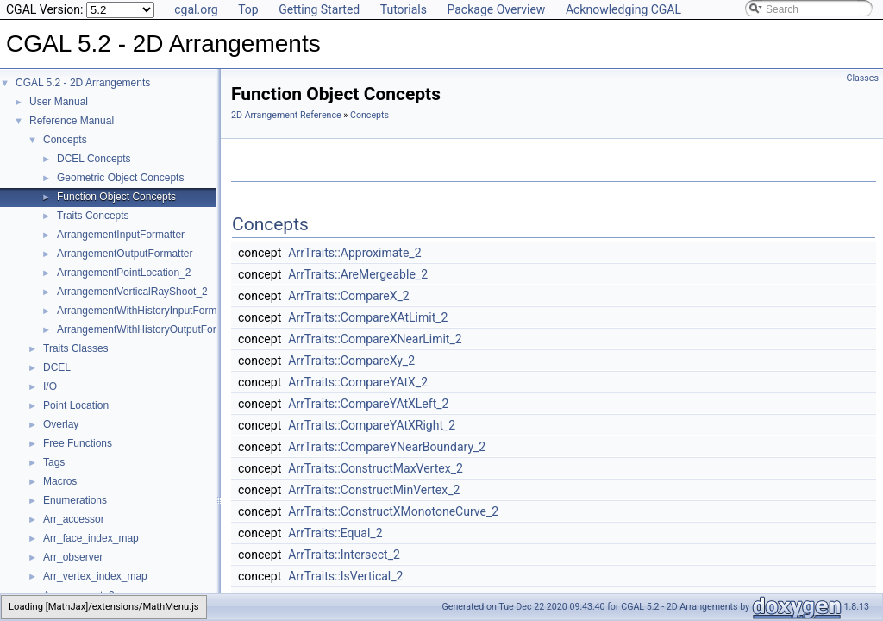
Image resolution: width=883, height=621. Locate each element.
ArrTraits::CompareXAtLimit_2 (368, 317)
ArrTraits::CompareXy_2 (351, 360)
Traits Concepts (93, 216)
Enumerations (75, 500)
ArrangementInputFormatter (121, 235)
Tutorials (403, 9)
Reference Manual (71, 121)
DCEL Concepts (94, 159)
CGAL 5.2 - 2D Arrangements (83, 83)
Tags (54, 462)
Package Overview (496, 9)
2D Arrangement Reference (286, 115)
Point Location (76, 405)
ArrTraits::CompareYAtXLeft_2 (368, 404)
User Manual (58, 102)
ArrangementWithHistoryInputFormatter (147, 310)
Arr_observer (73, 557)
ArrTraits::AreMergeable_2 (358, 274)
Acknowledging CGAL (623, 9)
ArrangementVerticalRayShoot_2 (132, 291)
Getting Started (319, 9)
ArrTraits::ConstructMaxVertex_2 (375, 468)
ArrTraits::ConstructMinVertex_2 (374, 490)
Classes (863, 78)
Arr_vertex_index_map (95, 576)
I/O (50, 386)
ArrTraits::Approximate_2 (354, 253)
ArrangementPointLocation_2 (124, 273)
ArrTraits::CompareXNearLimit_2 (374, 339)
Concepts (65, 140)
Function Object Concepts (116, 197)
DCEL (57, 367)
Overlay (60, 424)
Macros (60, 481)
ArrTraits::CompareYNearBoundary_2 (386, 447)
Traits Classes (76, 348)
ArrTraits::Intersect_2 (344, 554)
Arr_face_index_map (91, 538)
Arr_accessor (73, 519)
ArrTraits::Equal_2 (335, 533)
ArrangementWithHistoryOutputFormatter (151, 329)
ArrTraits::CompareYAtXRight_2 (371, 425)
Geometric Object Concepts (120, 178)
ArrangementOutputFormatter (124, 254)
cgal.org (195, 9)
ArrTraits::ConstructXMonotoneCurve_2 (393, 511)
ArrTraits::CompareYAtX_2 (358, 382)
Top (248, 9)
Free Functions (77, 443)
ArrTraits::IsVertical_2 (345, 576)
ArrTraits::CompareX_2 (348, 296)
